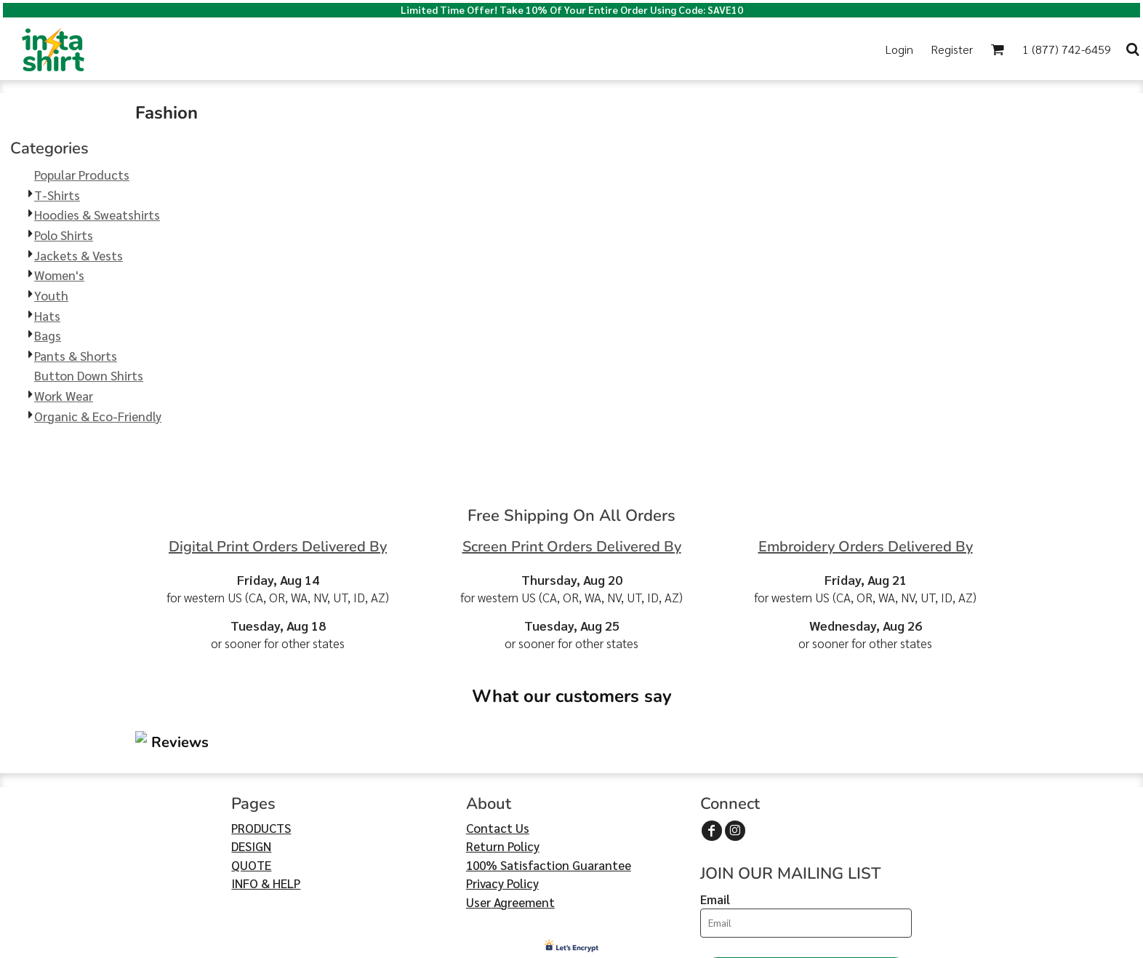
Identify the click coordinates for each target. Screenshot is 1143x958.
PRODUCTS (261, 741)
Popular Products (81, 175)
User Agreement (510, 815)
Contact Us (497, 741)
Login (899, 49)
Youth (51, 295)
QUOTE (251, 778)
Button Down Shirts (88, 375)
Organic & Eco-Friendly (97, 416)
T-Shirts (57, 195)
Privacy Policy (502, 796)
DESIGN (251, 759)
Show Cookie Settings (572, 945)
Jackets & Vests (78, 255)
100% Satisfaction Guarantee (548, 778)
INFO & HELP (265, 796)
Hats (47, 316)
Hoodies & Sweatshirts (97, 215)
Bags (47, 335)
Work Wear (63, 396)
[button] (429, 49)
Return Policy (503, 759)
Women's (59, 275)
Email (715, 812)
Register (952, 49)
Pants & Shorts (75, 356)
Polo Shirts (63, 235)
